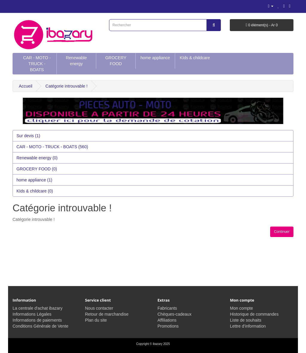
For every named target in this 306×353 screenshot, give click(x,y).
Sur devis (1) (28, 135)
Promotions (168, 326)
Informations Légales (32, 314)
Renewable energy (76, 60)
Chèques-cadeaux (174, 314)
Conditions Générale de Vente (40, 326)
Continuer (282, 232)
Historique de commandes (254, 314)
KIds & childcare (195, 57)
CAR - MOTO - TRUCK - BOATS (37, 63)
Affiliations (167, 320)
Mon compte (241, 308)
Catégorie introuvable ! (66, 86)
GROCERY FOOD (115, 60)
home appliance (155, 57)
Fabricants (167, 308)
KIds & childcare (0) (34, 191)
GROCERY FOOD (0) (36, 168)
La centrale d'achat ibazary (37, 308)
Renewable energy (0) (37, 157)
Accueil (25, 86)
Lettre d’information (248, 326)
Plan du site (96, 320)
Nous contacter (99, 308)
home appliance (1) (34, 180)
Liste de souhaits (245, 320)
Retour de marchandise (107, 314)
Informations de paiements (37, 320)
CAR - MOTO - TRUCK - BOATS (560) (52, 146)
